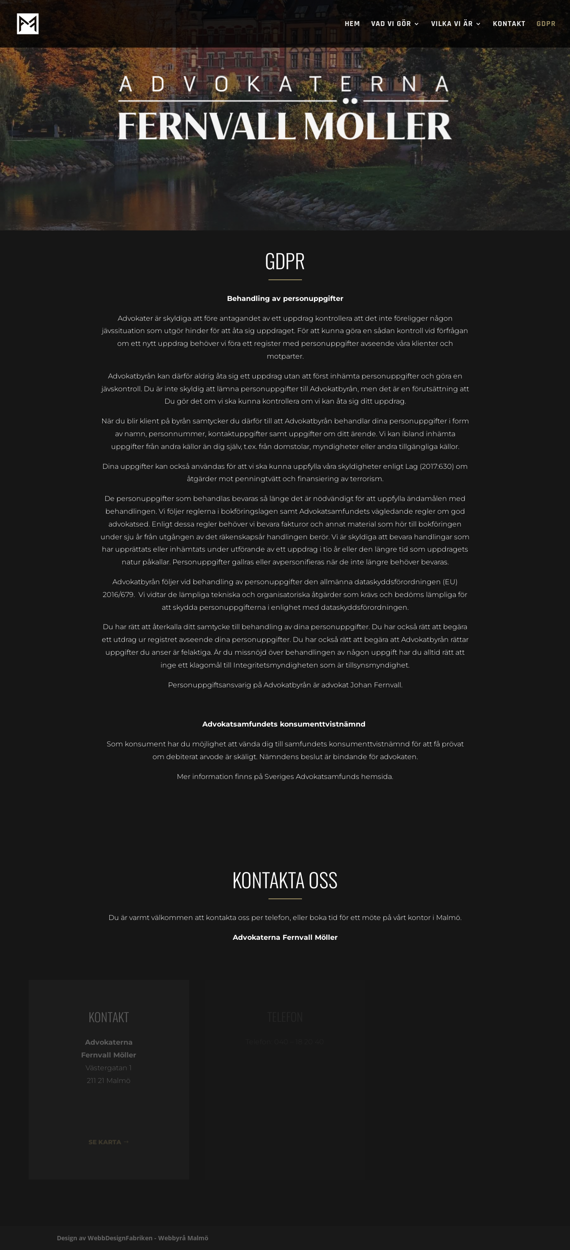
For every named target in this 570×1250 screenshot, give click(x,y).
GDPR (546, 25)
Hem (352, 25)
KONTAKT (509, 25)
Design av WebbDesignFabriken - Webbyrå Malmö (133, 1238)
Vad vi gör (391, 25)
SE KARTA (105, 1142)
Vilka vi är (452, 25)
